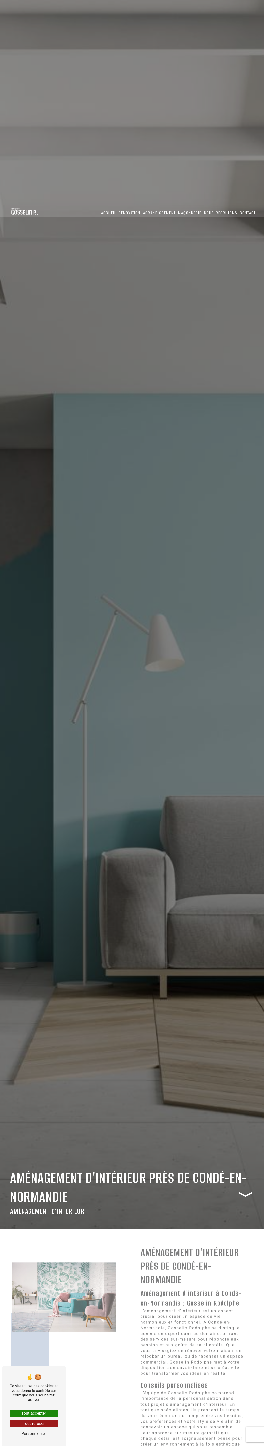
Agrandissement (159, 213)
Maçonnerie (189, 213)
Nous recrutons (220, 213)
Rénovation (129, 213)
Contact (247, 213)
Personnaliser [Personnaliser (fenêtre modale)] (33, 1433)
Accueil (108, 213)
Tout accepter (33, 1413)
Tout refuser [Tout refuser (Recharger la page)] (34, 1423)
